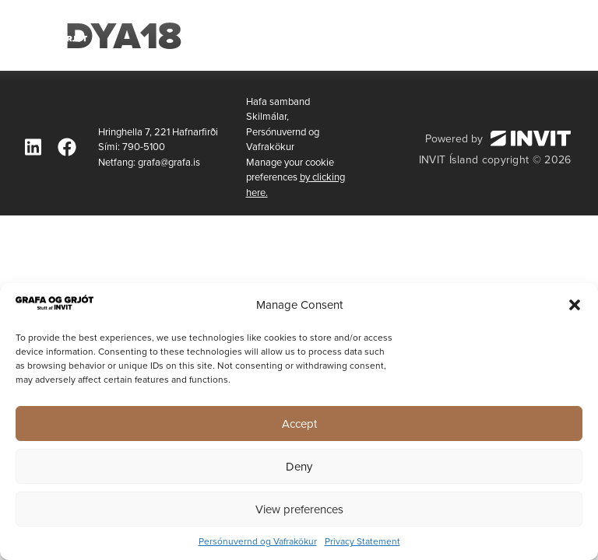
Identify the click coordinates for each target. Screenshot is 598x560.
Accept (299, 423)
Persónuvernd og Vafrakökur (258, 541)
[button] (574, 305)
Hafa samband (278, 101)
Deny (299, 466)
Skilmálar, (267, 116)
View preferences (299, 509)
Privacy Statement (362, 541)
